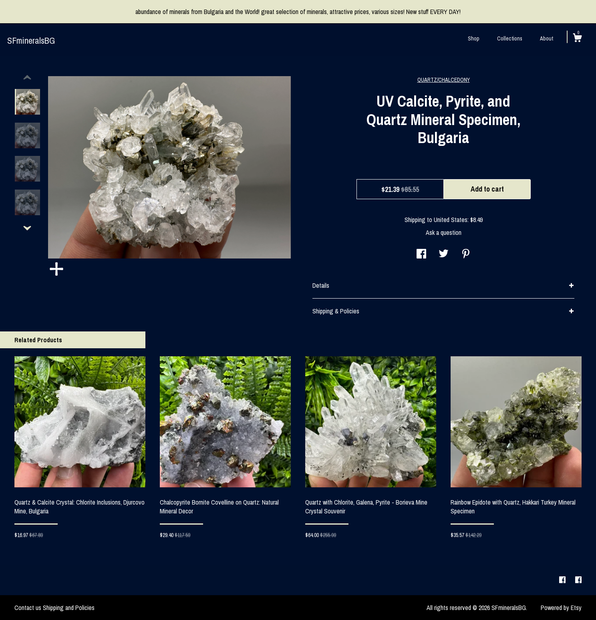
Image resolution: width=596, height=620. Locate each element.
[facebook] (563, 580)
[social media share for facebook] (421, 254)
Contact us (27, 607)
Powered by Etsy (561, 607)
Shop (473, 38)
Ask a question (443, 232)
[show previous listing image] (27, 77)
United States (450, 219)
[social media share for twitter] (443, 254)
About (546, 38)
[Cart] (577, 39)
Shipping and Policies (69, 607)
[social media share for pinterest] (466, 254)
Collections (509, 38)
